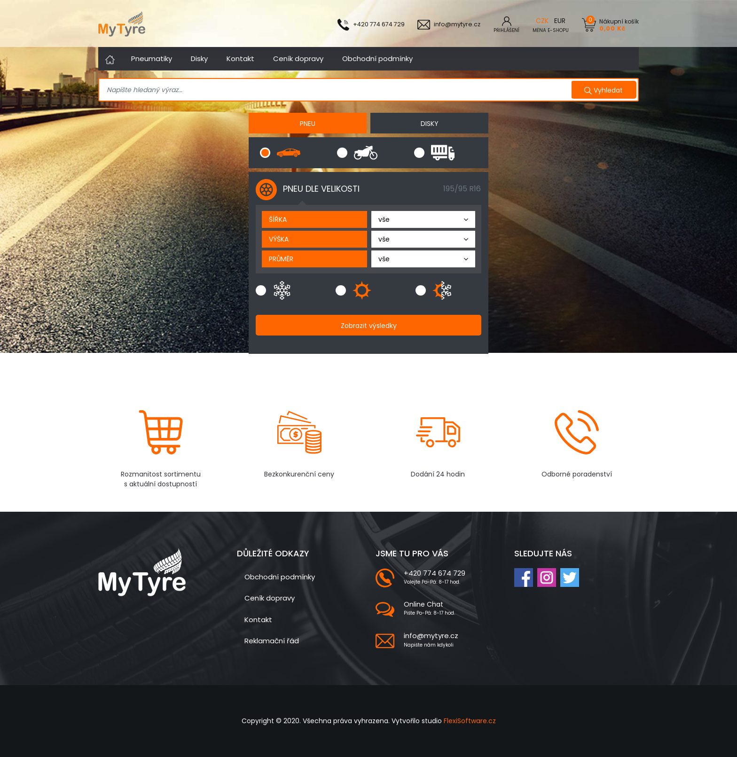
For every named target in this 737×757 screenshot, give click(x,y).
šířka (278, 219)
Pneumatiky (151, 58)
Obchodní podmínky (377, 58)
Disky (199, 58)
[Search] (336, 90)
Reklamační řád (271, 641)
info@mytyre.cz (431, 635)
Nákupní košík (619, 24)
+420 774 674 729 (434, 573)
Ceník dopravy (298, 58)
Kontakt (240, 58)
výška (279, 239)
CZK (542, 20)
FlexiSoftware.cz (470, 721)
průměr (281, 259)
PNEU (307, 123)
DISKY (430, 123)
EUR (559, 20)
